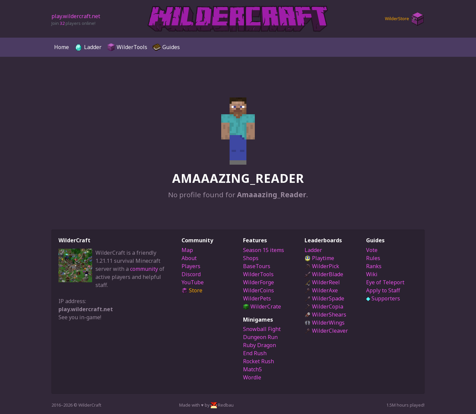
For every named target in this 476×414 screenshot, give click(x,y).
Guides (166, 47)
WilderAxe (321, 290)
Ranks (374, 266)
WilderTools (127, 47)
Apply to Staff (383, 290)
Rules (373, 258)
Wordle (252, 377)
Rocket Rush (258, 361)
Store (192, 290)
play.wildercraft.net (75, 16)
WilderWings (325, 322)
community (144, 269)
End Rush (255, 353)
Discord (191, 274)
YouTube (193, 282)
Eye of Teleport (385, 282)
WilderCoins (258, 290)
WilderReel (322, 282)
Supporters (383, 298)
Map (187, 250)
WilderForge (258, 282)
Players (191, 266)
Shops (251, 258)
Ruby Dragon (259, 345)
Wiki (372, 274)
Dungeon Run (260, 337)
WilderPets (257, 298)
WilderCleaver (326, 330)
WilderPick (322, 266)
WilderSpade (324, 298)
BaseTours (256, 266)
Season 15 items (263, 250)
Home (61, 47)
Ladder (88, 47)
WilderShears (325, 314)
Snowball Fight (262, 329)
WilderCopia (324, 306)
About (189, 258)
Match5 (252, 369)
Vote (372, 250)
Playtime (319, 258)
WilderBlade (324, 274)
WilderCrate (262, 306)
